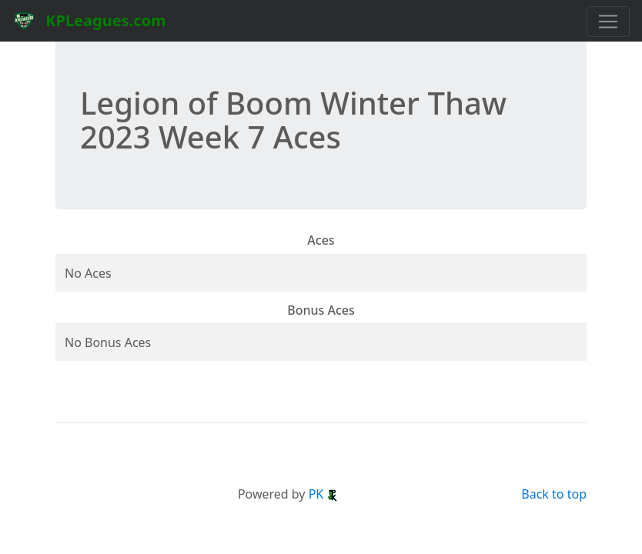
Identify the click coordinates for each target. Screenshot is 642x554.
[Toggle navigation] (608, 21)
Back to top (554, 494)
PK (324, 494)
